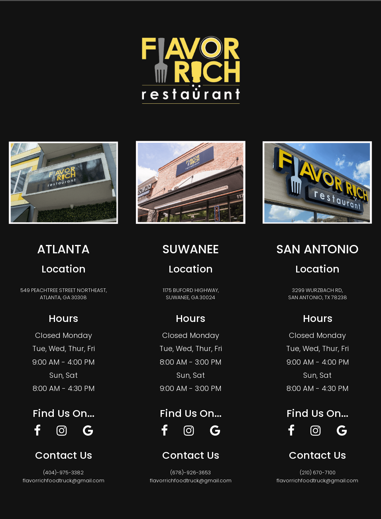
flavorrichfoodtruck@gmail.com (63, 480)
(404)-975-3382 (63, 472)
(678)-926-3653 (190, 472)
